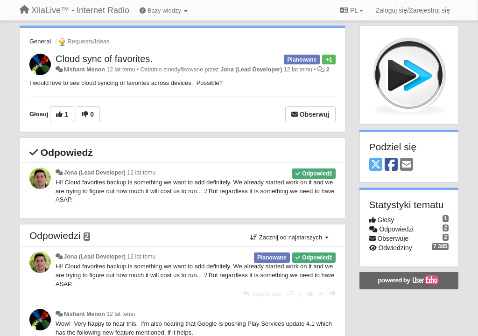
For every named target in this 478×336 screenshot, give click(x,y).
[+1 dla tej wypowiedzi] (310, 293)
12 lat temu (141, 172)
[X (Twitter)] (375, 165)
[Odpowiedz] (262, 293)
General (40, 41)
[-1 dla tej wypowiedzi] (333, 293)
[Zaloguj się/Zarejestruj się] (413, 10)
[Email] (406, 165)
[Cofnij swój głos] (321, 293)
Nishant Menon (84, 69)
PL (351, 10)
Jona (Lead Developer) (251, 69)
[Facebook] (391, 165)
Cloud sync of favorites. (104, 59)
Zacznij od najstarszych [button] (289, 237)
